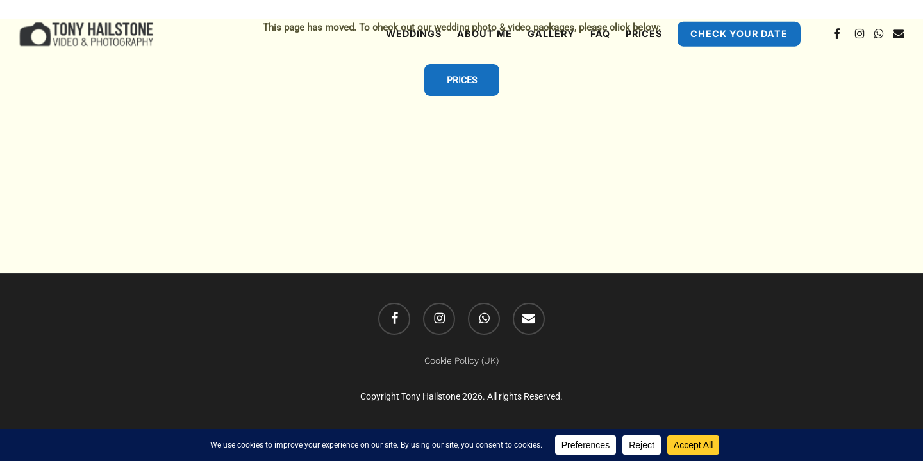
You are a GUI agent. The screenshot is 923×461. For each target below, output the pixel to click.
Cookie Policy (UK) (461, 360)
